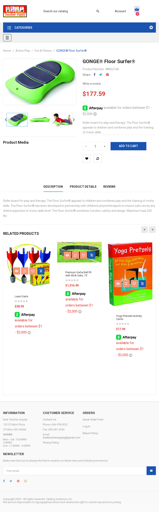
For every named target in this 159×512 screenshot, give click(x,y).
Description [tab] (53, 186)
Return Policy (90, 433)
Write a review (92, 83)
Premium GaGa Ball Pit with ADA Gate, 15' (78, 274)
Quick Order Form (93, 419)
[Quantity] (95, 146)
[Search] (69, 11)
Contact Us (49, 419)
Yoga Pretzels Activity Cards (129, 318)
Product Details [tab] (83, 186)
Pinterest (107, 74)
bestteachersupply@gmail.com (61, 437)
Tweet (100, 74)
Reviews (109, 186)
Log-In (86, 426)
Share (94, 74)
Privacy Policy (51, 442)
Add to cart (128, 146)
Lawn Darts (21, 296)
